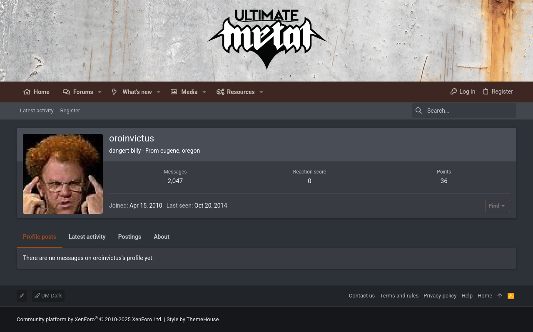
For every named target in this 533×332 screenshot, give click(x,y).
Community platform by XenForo (89, 319)
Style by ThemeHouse (193, 319)
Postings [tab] (130, 236)
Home (485, 295)
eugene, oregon (180, 150)
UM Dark (48, 295)
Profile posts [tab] (39, 236)
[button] (99, 92)
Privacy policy (439, 295)
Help (467, 295)
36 (444, 181)
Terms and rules (399, 295)
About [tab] (161, 236)
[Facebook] (512, 319)
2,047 (175, 181)
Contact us (362, 295)
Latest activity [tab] (87, 236)
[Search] (464, 110)
